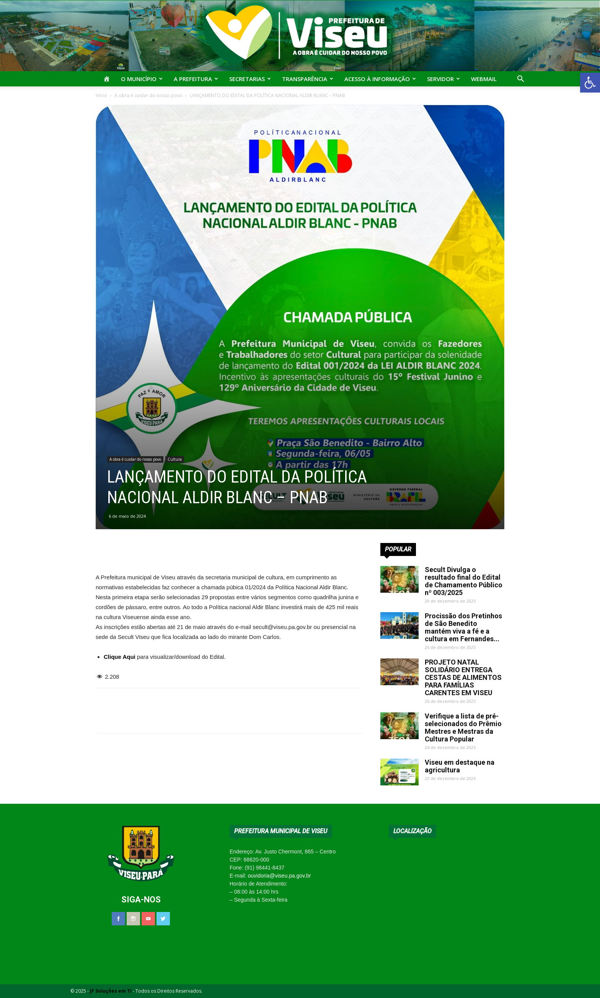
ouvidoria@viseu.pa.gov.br (279, 876)
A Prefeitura (196, 79)
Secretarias (250, 79)
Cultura (175, 459)
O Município (142, 79)
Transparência (307, 79)
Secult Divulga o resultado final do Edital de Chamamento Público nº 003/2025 (463, 581)
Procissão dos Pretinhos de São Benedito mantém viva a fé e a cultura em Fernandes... (463, 627)
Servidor (443, 79)
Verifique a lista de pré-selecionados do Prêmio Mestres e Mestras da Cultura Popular (463, 727)
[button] (590, 83)
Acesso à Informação (380, 79)
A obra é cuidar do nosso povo (148, 95)
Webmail (484, 79)
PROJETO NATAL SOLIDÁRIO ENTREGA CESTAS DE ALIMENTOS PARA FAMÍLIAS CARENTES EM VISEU (463, 677)
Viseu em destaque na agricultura (459, 766)
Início (101, 95)
